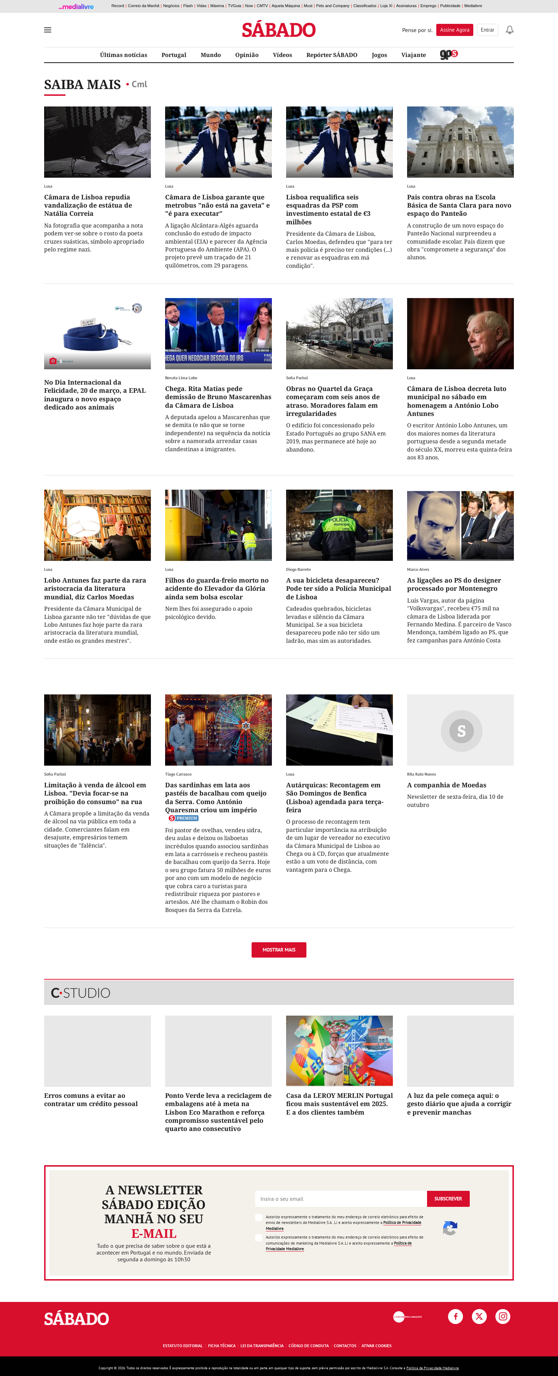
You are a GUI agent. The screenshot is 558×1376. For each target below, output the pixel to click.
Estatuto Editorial (183, 1345)
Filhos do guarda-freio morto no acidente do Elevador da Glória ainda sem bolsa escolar (217, 588)
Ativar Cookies (376, 1345)
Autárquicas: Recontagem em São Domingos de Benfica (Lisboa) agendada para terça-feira (335, 797)
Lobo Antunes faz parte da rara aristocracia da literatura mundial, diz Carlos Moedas (95, 588)
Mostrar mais (279, 950)
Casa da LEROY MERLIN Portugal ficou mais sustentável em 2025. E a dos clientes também (339, 1103)
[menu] (47, 30)
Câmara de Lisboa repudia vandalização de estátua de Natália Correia (88, 205)
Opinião (247, 55)
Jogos (379, 55)
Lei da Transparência (262, 1345)
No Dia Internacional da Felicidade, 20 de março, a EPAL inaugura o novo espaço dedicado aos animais (95, 394)
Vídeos (282, 55)
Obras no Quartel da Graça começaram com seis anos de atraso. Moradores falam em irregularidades (333, 401)
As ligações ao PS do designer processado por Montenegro (454, 584)
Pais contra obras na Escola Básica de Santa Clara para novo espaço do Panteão (459, 205)
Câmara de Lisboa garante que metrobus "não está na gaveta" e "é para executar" (217, 205)
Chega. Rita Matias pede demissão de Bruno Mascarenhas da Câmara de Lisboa (218, 397)
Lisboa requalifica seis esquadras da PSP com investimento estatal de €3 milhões (328, 209)
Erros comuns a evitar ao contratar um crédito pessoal (91, 1099)
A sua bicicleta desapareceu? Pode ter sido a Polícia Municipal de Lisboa (338, 588)
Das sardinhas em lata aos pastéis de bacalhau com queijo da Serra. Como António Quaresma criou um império (216, 797)
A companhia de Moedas (446, 785)
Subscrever (448, 1198)
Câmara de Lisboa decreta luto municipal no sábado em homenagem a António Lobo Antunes (456, 401)
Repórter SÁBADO (332, 55)
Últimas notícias (123, 55)
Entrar (487, 29)
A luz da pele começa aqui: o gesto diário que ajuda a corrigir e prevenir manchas (459, 1103)
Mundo (211, 55)
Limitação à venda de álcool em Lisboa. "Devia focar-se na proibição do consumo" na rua (95, 793)
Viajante (413, 55)
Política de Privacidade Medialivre (432, 1368)
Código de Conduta (309, 1345)
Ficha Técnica (222, 1345)
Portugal (174, 55)
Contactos (345, 1345)
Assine (454, 29)
